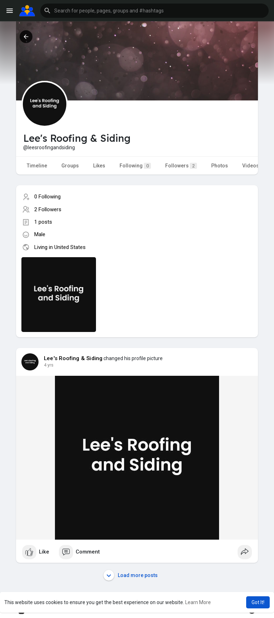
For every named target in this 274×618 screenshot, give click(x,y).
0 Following (47, 196)
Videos (250, 165)
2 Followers (47, 209)
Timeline (37, 165)
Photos (219, 165)
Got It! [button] (258, 602)
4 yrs (49, 365)
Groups (70, 165)
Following (135, 166)
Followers (181, 166)
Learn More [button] (198, 602)
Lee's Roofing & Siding (73, 358)
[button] (154, 11)
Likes (99, 165)
